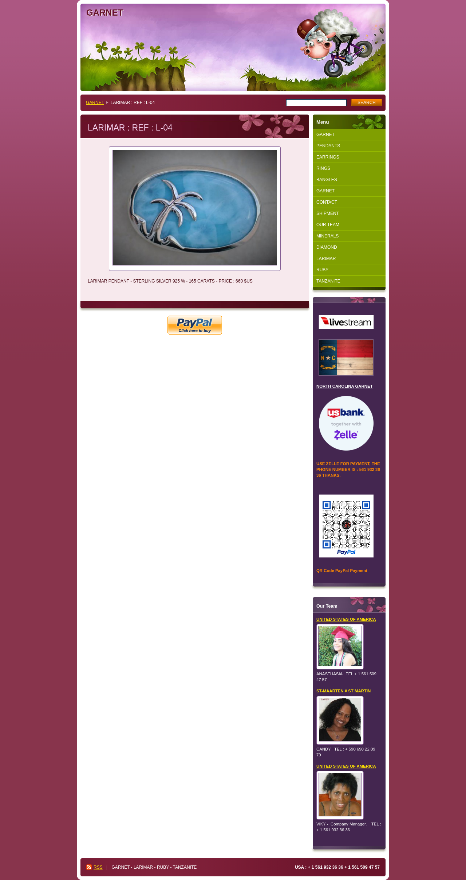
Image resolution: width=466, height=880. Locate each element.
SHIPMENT (327, 213)
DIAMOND (326, 247)
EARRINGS (327, 157)
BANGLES (326, 179)
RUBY (322, 269)
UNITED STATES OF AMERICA (346, 619)
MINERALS (327, 236)
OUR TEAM (327, 224)
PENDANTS (328, 145)
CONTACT (326, 202)
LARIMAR (326, 258)
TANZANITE (328, 281)
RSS (98, 867)
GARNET (95, 102)
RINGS (323, 168)
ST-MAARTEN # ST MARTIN (343, 691)
